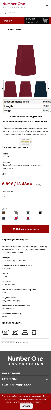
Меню (8, 20)
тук (43, 402)
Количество (7, 191)
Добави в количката (26, 229)
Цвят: (4, 209)
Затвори (26, 406)
